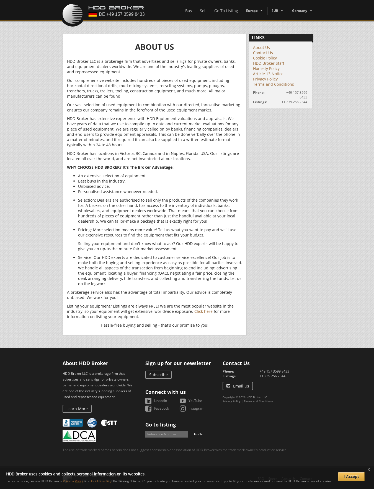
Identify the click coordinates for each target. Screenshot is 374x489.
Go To (198, 434)
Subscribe (158, 374)
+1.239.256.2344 (294, 102)
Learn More (77, 408)
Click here (203, 311)
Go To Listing (226, 10)
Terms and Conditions (273, 84)
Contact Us (263, 52)
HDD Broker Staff (268, 63)
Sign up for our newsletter (178, 363)
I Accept (351, 476)
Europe (252, 10)
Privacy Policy (265, 79)
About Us (261, 47)
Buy (188, 10)
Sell (203, 10)
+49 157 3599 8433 (274, 371)
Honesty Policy (266, 68)
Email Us (241, 386)
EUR (275, 10)
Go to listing (160, 424)
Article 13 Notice (268, 73)
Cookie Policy (265, 58)
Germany (299, 10)
